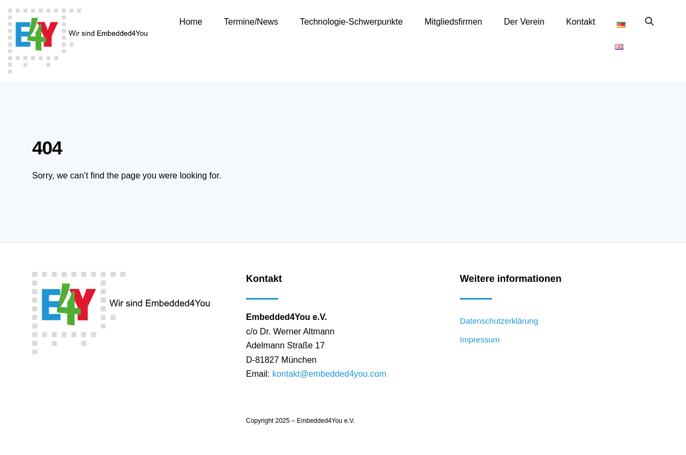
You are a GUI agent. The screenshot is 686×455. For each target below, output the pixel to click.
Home (191, 21)
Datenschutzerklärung (499, 320)
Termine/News (251, 21)
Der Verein (524, 21)
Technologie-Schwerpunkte (351, 21)
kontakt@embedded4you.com (329, 373)
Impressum (479, 339)
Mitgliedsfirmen (453, 21)
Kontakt (580, 21)
